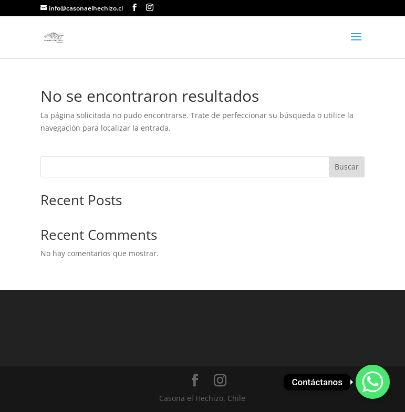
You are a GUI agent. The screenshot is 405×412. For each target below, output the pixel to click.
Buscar (347, 167)
